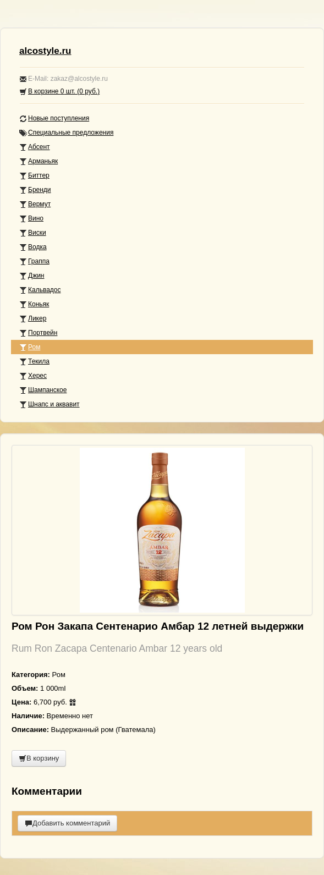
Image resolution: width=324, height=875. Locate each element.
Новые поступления (54, 118)
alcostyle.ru (45, 51)
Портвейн (38, 333)
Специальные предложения (66, 133)
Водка (33, 247)
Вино (31, 218)
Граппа (34, 261)
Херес (33, 376)
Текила (34, 361)
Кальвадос (40, 290)
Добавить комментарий (67, 823)
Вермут (35, 204)
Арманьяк (38, 161)
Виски (32, 233)
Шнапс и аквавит (49, 404)
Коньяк (34, 304)
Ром (29, 347)
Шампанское (43, 390)
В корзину (39, 758)
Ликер (32, 319)
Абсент (34, 147)
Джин (31, 276)
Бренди (35, 190)
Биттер (34, 176)
